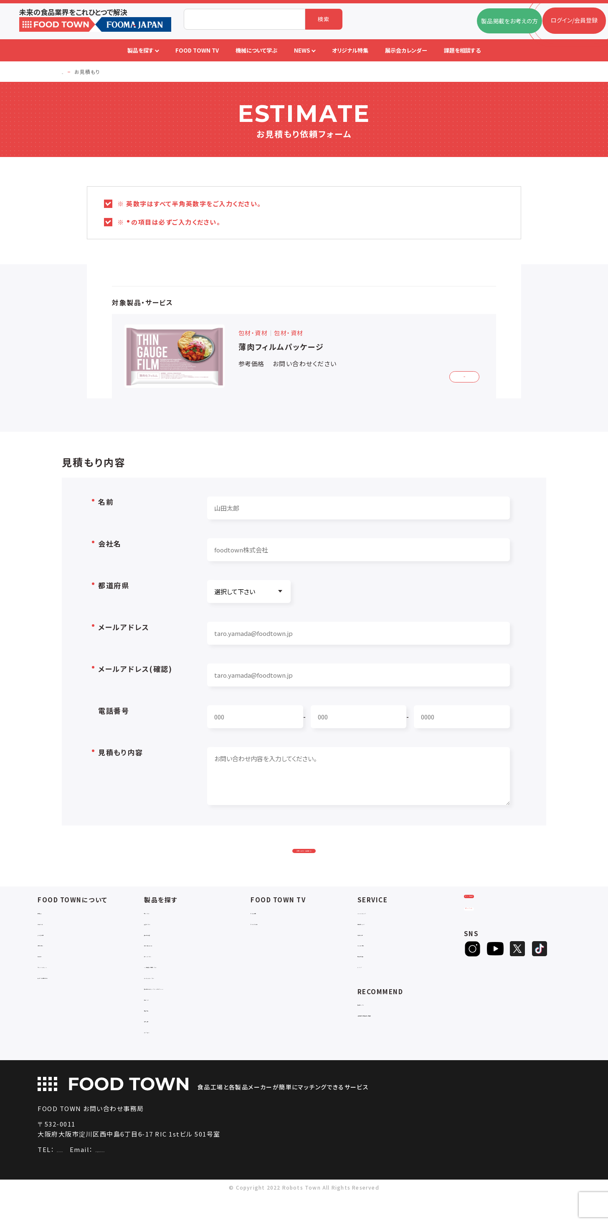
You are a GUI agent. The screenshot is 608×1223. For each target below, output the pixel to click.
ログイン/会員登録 (496, 927)
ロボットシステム (165, 976)
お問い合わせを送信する (304, 859)
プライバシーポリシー (65, 986)
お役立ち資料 (374, 954)
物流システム (161, 932)
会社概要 (49, 932)
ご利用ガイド (54, 943)
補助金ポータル (377, 1024)
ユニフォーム (160, 1059)
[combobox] (244, 19)
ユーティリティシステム (173, 997)
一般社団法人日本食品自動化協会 (402, 1034)
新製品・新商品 (377, 976)
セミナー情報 (268, 932)
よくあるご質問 (57, 954)
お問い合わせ (55, 965)
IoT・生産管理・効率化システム (183, 986)
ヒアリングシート (496, 955)
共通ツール (158, 1027)
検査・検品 (158, 1037)
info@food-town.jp (168, 1177)
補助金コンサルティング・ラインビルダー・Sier (197, 1011)
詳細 (458, 374)
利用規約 (49, 976)
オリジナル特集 (377, 965)
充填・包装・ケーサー (171, 965)
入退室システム (164, 943)
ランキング (371, 986)
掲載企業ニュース (380, 943)
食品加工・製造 (163, 954)
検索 (324, 19)
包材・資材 (158, 1048)
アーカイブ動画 (270, 943)
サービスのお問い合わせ (69, 997)
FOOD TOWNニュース (386, 932)
